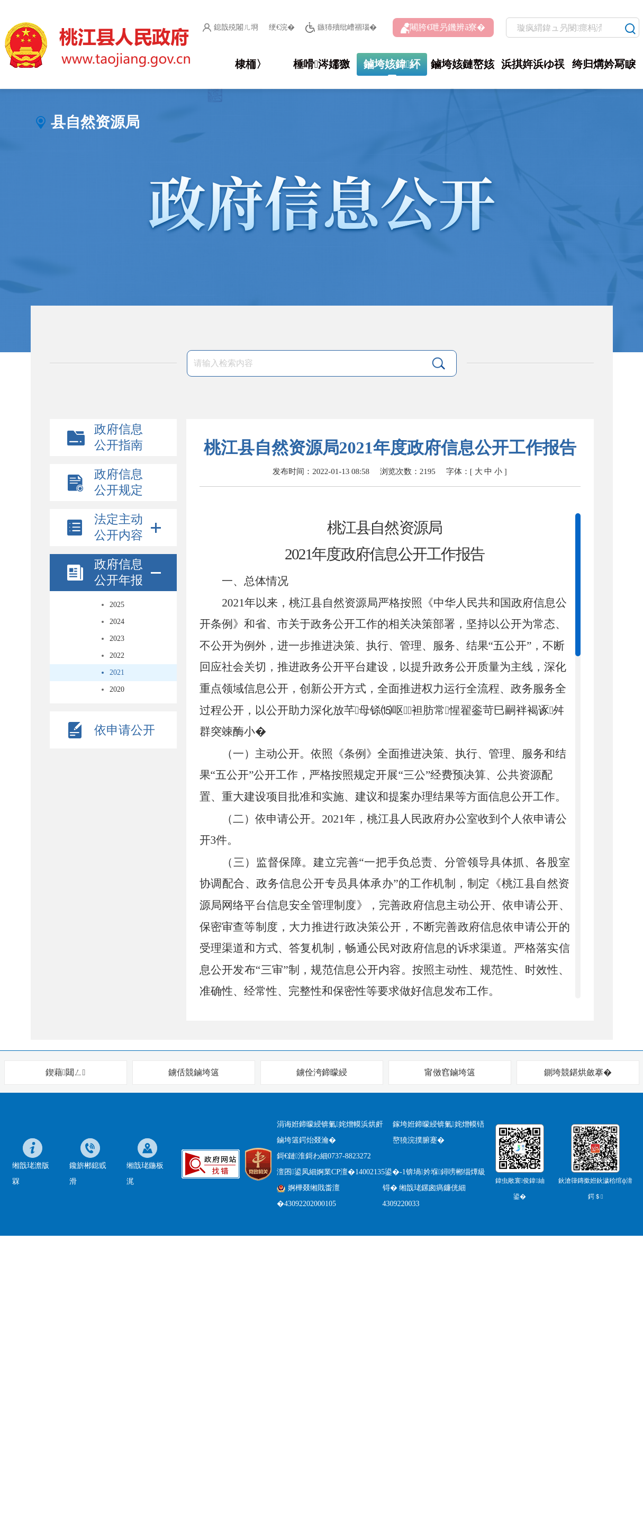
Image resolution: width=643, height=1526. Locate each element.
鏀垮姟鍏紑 (392, 64)
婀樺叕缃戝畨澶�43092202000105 (308, 1196)
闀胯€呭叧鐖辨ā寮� (443, 28)
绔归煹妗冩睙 (604, 64)
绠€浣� (282, 27)
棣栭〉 (251, 64)
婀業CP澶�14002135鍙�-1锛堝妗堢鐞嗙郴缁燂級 (400, 1172)
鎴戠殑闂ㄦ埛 (230, 27)
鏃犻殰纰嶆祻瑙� (341, 27)
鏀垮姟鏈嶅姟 (462, 64)
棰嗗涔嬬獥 (321, 64)
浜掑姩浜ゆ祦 (533, 64)
